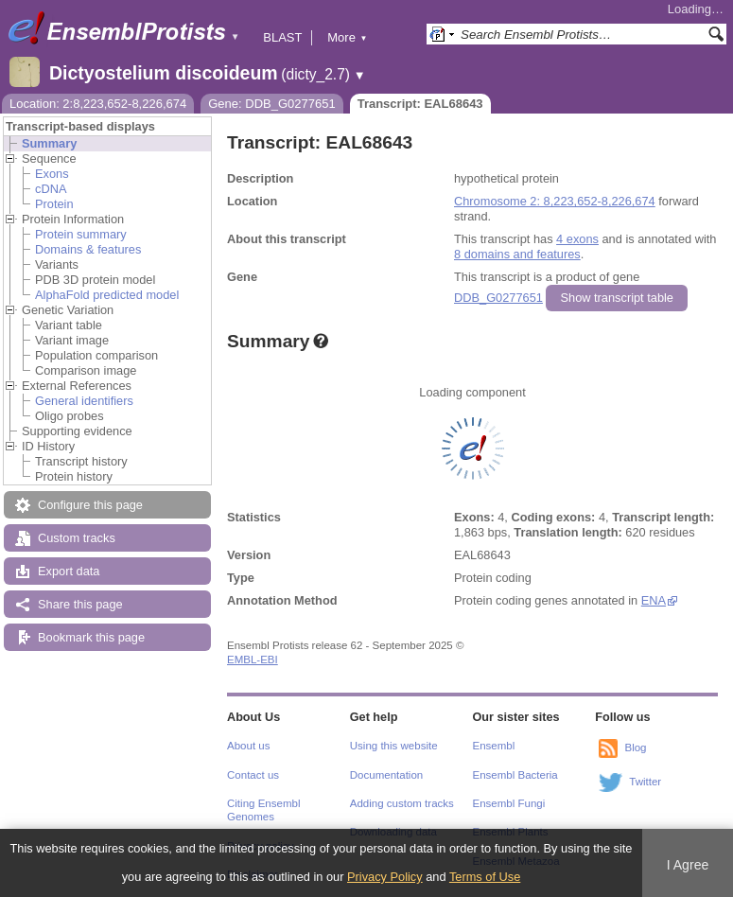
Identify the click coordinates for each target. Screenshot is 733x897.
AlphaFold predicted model (107, 295)
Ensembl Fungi (509, 803)
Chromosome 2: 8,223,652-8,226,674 (554, 201)
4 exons (577, 239)
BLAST (282, 37)
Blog (635, 747)
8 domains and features (517, 254)
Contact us (253, 775)
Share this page (80, 604)
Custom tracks (76, 538)
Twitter (645, 781)
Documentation (386, 775)
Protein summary (81, 234)
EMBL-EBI (252, 659)
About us (248, 745)
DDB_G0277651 (498, 297)
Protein (54, 204)
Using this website (394, 745)
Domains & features (88, 249)
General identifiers (84, 401)
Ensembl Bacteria (515, 775)
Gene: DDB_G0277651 (271, 104)
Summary (49, 143)
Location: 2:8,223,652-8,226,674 (97, 104)
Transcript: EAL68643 (420, 104)
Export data (68, 571)
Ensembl (494, 745)
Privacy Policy (385, 877)
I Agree (688, 864)
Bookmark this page (91, 637)
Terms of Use (484, 877)
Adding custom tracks (402, 803)
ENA (653, 600)
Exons (52, 174)
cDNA (50, 189)
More (347, 37)
